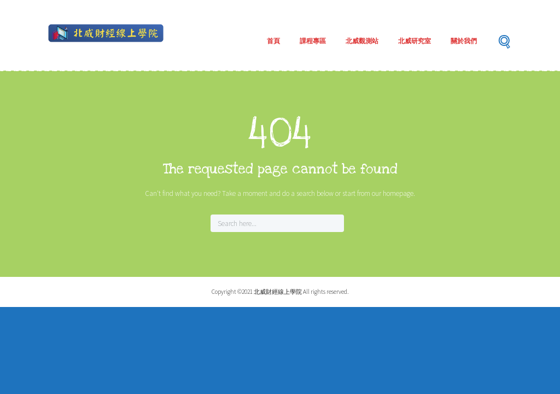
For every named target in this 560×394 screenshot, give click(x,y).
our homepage (392, 193)
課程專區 (313, 41)
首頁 (273, 41)
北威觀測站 (362, 41)
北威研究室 (414, 41)
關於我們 (464, 41)
